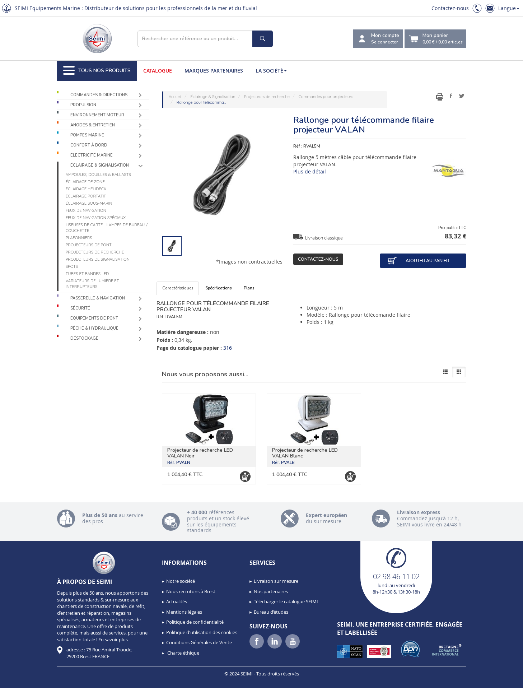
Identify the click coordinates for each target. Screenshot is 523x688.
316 (227, 347)
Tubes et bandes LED (87, 273)
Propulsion (83, 105)
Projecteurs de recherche (95, 252)
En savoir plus (113, 639)
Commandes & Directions (98, 95)
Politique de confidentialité (195, 622)
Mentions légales (184, 612)
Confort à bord (88, 145)
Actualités (176, 601)
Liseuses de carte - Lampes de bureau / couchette (107, 227)
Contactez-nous (450, 8)
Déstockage (84, 338)
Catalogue (157, 70)
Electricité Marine (91, 155)
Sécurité (80, 308)
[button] (21, 680)
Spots (72, 266)
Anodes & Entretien (92, 125)
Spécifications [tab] (218, 288)
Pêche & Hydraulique (94, 328)
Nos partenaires (271, 591)
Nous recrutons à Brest (190, 591)
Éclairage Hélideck (86, 188)
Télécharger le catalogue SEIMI (286, 601)
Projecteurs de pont (89, 244)
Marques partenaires (214, 70)
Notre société (180, 581)
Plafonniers (79, 237)
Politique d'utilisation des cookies (201, 632)
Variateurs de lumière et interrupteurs (92, 283)
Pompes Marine (87, 135)
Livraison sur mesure (276, 581)
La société (271, 70)
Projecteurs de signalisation (98, 259)
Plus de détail (309, 171)
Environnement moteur (97, 115)
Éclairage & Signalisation (99, 165)
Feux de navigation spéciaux (96, 217)
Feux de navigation (86, 210)
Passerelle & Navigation (97, 298)
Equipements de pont (94, 318)
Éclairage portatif (86, 196)
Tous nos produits (97, 70)
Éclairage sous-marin (89, 203)
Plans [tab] (249, 288)
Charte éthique (182, 653)
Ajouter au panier (418, 261)
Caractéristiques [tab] (177, 288)
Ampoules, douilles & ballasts (98, 174)
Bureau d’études (271, 612)
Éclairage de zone (85, 181)
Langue (508, 8)
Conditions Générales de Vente (199, 642)
